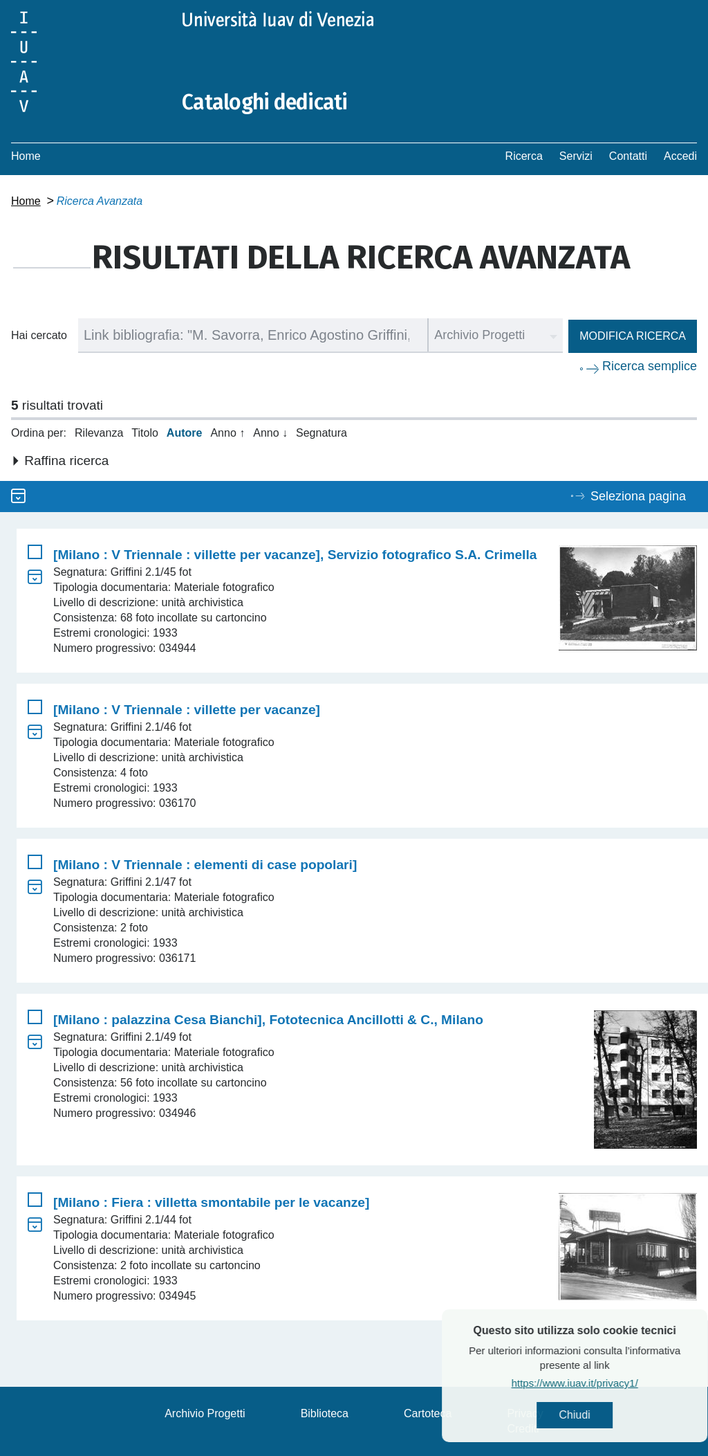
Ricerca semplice (649, 366)
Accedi (680, 156)
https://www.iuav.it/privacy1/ (608, 1383)
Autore (185, 433)
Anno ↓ (270, 433)
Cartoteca (427, 1413)
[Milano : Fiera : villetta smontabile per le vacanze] (211, 1202)
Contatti (628, 156)
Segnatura (321, 433)
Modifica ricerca (632, 336)
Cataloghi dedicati (265, 102)
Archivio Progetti (205, 1413)
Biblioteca (324, 1413)
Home (26, 156)
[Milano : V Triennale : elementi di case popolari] (205, 864)
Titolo (144, 433)
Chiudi (608, 1415)
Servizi (576, 156)
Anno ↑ (227, 433)
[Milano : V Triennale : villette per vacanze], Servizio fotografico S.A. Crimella (295, 554)
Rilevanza (99, 433)
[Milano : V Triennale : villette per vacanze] (186, 709)
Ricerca (524, 156)
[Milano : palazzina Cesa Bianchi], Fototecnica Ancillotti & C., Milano (268, 1019)
